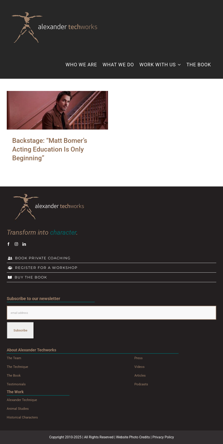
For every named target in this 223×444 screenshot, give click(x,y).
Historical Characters (22, 417)
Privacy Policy (163, 437)
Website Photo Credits (133, 437)
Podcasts (141, 384)
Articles (140, 375)
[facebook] (8, 244)
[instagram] (16, 244)
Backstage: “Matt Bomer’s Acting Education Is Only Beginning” (49, 149)
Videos (139, 367)
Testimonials (16, 384)
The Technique (17, 367)
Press (138, 358)
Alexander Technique (22, 400)
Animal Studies (18, 409)
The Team (14, 358)
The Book (14, 375)
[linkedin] (24, 244)
